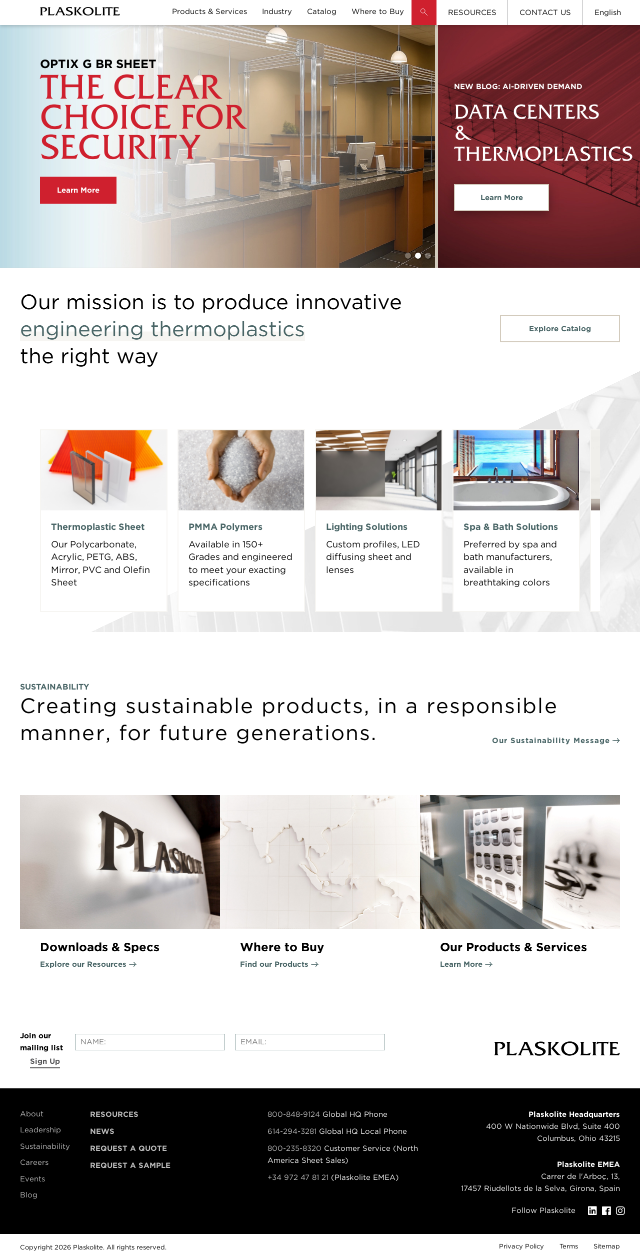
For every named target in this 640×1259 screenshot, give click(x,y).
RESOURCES (472, 12)
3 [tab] (428, 256)
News (102, 1131)
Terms (569, 1246)
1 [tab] (408, 256)
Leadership (40, 1129)
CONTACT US (545, 12)
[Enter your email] (310, 1042)
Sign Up (45, 1061)
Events (32, 1178)
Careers (34, 1162)
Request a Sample (130, 1165)
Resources (114, 1114)
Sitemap (607, 1246)
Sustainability (45, 1146)
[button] (424, 20)
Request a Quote (128, 1148)
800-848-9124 (294, 1114)
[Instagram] (623, 1211)
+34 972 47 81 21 (298, 1177)
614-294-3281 (293, 1131)
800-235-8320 (295, 1148)
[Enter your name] (150, 1042)
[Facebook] (609, 1211)
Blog (29, 1194)
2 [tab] (418, 256)
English (607, 12)
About (32, 1113)
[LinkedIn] (595, 1211)
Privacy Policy (521, 1246)
